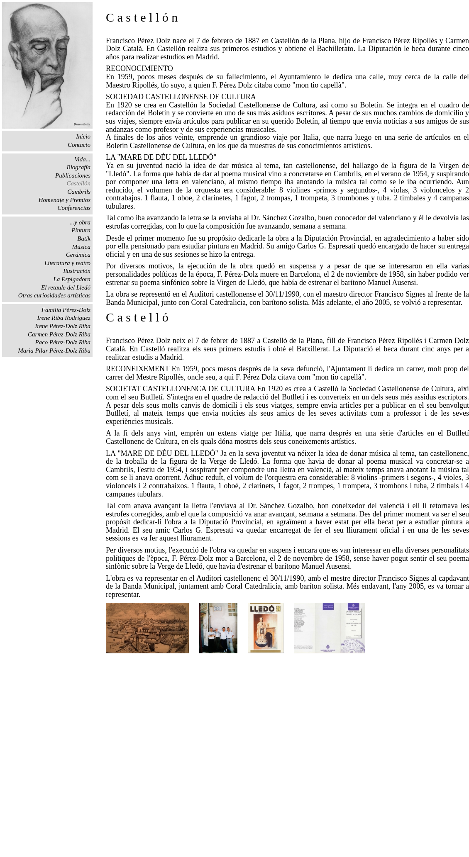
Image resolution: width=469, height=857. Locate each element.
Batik (83, 238)
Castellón (78, 183)
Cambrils (78, 191)
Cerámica (78, 254)
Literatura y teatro (67, 263)
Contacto (79, 144)
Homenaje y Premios (64, 200)
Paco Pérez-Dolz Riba (62, 342)
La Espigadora (71, 279)
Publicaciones (72, 175)
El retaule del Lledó (65, 287)
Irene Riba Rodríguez (63, 317)
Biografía (78, 167)
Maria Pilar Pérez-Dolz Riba (54, 350)
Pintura (80, 230)
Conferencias (74, 208)
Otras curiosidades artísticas (54, 295)
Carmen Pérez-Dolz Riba (59, 334)
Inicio (83, 136)
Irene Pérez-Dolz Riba (62, 326)
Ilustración (76, 271)
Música (81, 246)
